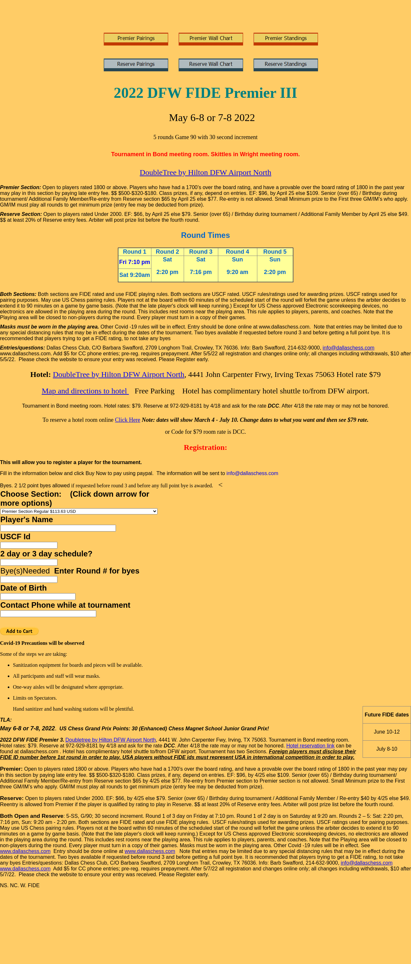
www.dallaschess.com (25, 851)
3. (62, 740)
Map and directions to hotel (85, 391)
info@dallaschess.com (348, 347)
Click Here (127, 420)
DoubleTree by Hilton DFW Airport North (205, 172)
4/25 (261, 775)
